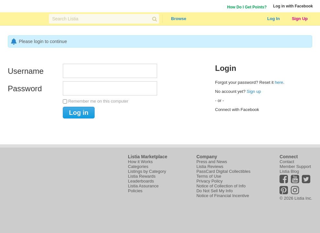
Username (26, 71)
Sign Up (300, 18)
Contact (287, 161)
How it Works (140, 161)
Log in (78, 112)
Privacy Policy (209, 181)
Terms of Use (208, 176)
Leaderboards (141, 181)
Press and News (211, 161)
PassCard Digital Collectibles (223, 171)
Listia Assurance (143, 185)
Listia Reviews (209, 166)
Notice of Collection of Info (221, 185)
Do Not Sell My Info (214, 190)
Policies (135, 190)
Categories (138, 166)
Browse (178, 18)
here (279, 82)
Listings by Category (147, 171)
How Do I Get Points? (247, 7)
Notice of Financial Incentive (222, 195)
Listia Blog (289, 171)
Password (25, 88)
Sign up (254, 91)
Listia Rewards (141, 176)
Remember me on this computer (98, 101)
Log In (273, 18)
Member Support (295, 166)
